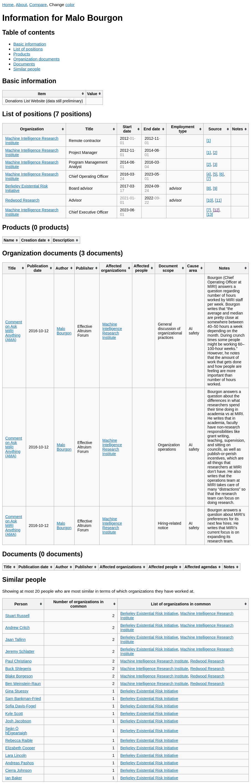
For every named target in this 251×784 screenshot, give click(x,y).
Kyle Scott (14, 713)
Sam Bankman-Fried (23, 698)
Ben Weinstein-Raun (23, 683)
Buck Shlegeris (18, 668)
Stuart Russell (17, 615)
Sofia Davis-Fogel (20, 706)
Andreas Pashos (19, 763)
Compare (38, 4)
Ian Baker (13, 778)
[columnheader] (44, 93)
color (70, 4)
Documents (24, 64)
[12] (216, 210)
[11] (218, 200)
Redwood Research (22, 200)
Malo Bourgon (64, 330)
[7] (208, 178)
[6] (221, 174)
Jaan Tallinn (15, 639)
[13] (209, 214)
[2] (215, 152)
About (21, 4)
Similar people (26, 69)
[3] (215, 164)
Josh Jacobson (18, 721)
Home (8, 4)
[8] (208, 188)
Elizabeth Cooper (20, 748)
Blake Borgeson (19, 676)
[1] (208, 140)
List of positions (28, 49)
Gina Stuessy (16, 691)
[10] (209, 200)
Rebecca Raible (19, 740)
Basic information (29, 44)
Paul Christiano (18, 661)
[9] (215, 188)
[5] (215, 174)
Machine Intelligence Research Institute (112, 331)
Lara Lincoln (15, 755)
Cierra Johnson (18, 770)
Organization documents (36, 59)
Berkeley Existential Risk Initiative (149, 613)
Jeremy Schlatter (19, 651)
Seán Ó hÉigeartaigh (16, 730)
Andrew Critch (17, 627)
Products (21, 54)
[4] (208, 174)
